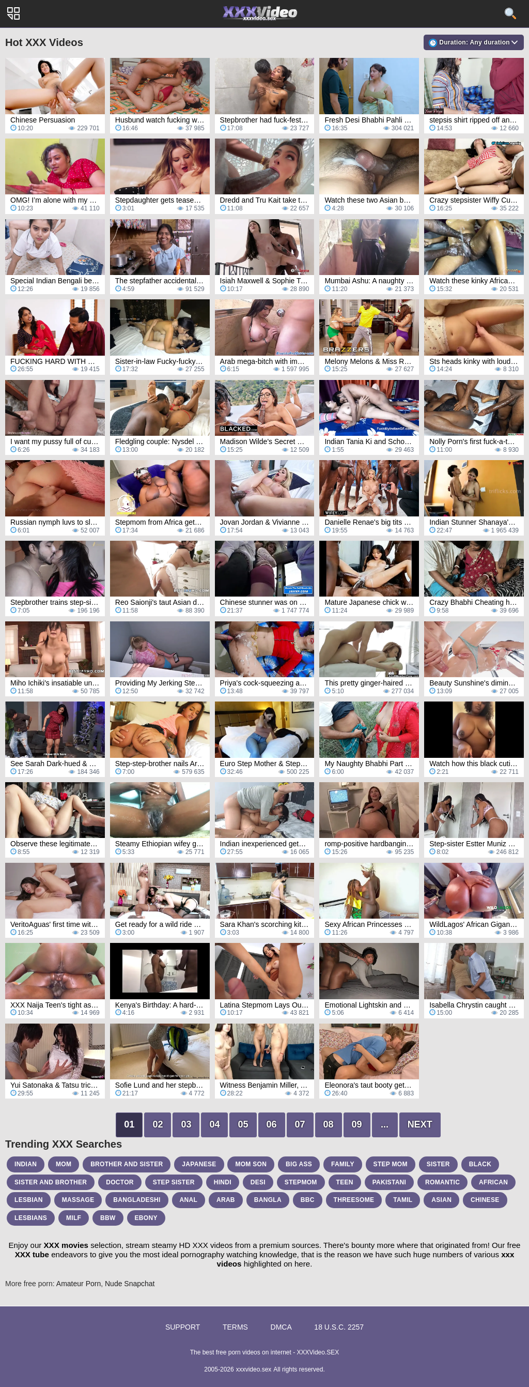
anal (189, 1199)
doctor (120, 1182)
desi (258, 1182)
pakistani (389, 1182)
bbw (108, 1218)
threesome (354, 1199)
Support (182, 1327)
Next (420, 1124)
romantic (442, 1182)
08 (328, 1124)
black (480, 1164)
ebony (146, 1218)
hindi (222, 1182)
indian (25, 1164)
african (493, 1182)
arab (225, 1199)
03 (186, 1124)
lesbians (30, 1218)
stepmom (301, 1182)
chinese (485, 1199)
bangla (268, 1199)
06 (272, 1124)
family (342, 1164)
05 (243, 1124)
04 (214, 1124)
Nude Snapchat (130, 1283)
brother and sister (126, 1164)
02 (157, 1124)
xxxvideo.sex (254, 1369)
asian (441, 1199)
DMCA (281, 1327)
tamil (402, 1199)
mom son (251, 1164)
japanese (199, 1164)
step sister (174, 1182)
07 (300, 1124)
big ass (299, 1164)
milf (73, 1218)
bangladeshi (136, 1199)
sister (438, 1164)
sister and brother (50, 1182)
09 (357, 1124)
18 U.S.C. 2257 (339, 1327)
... (384, 1124)
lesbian (28, 1199)
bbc (308, 1199)
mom (63, 1164)
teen (344, 1182)
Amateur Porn (78, 1283)
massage (78, 1199)
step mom (391, 1164)
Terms (235, 1327)
